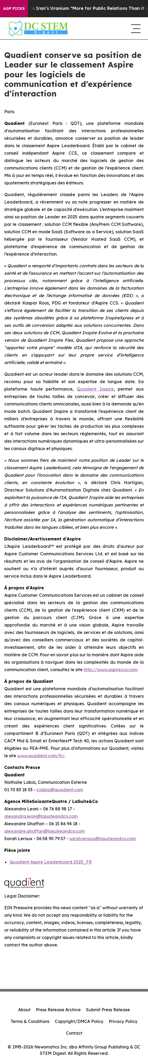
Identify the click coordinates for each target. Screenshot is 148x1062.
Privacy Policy (123, 1021)
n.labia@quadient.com (59, 789)
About (24, 1009)
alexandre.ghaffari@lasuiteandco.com (44, 831)
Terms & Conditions (30, 1021)
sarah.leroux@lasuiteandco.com (102, 838)
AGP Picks (14, 8)
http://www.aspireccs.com (110, 669)
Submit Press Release (108, 1009)
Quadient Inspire (95, 389)
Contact (74, 1033)
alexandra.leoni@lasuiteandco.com (41, 816)
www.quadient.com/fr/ (41, 755)
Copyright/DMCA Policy (79, 1021)
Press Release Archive (58, 1009)
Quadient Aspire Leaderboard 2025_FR (51, 862)
